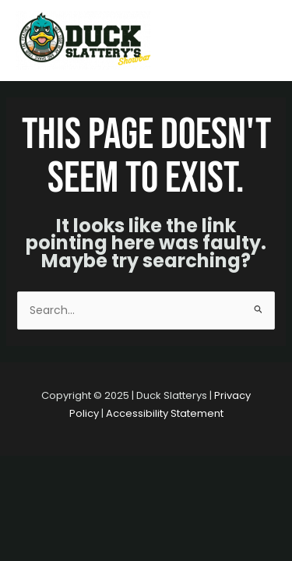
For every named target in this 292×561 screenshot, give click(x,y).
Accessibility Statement (164, 413)
